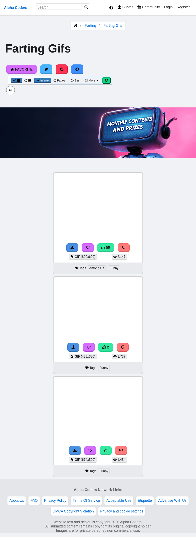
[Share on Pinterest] (62, 69)
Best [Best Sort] (75, 80)
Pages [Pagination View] (59, 80)
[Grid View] (16, 80)
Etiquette (145, 500)
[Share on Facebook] (77, 69)
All (10, 90)
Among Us (96, 268)
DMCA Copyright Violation (73, 511)
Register (183, 7)
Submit (125, 7)
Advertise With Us (172, 500)
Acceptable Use (118, 500)
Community (148, 7)
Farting (90, 26)
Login (168, 7)
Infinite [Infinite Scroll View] (43, 80)
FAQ (34, 500)
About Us (16, 500)
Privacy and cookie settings (121, 511)
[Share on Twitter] (46, 69)
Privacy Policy (55, 500)
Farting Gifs (112, 26)
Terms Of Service (86, 500)
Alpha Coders (15, 8)
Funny (114, 268)
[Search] (86, 7)
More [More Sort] (92, 80)
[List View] (27, 80)
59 (105, 247)
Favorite (22, 69)
